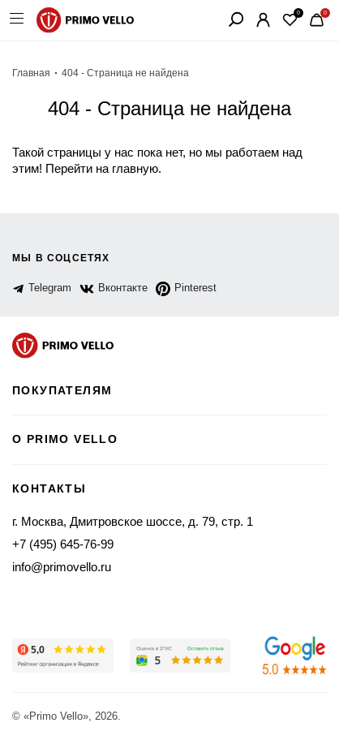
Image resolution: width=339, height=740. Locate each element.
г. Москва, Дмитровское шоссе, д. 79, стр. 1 (132, 521)
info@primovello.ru (61, 567)
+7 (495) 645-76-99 (63, 544)
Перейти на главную (101, 168)
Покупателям (62, 390)
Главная (31, 73)
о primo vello (65, 438)
